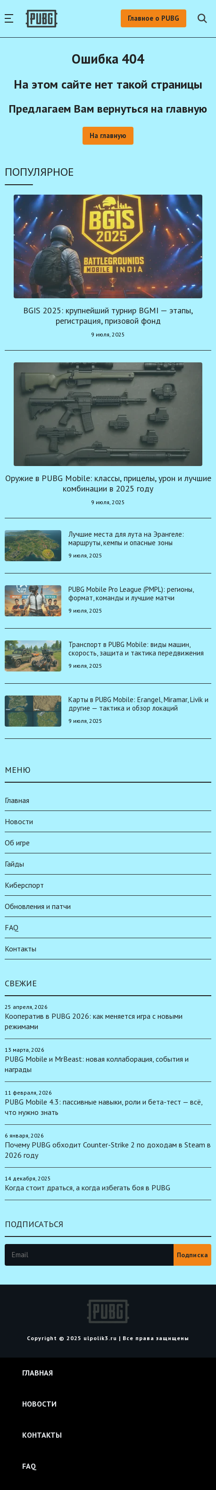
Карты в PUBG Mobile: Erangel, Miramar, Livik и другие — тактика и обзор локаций (138, 703)
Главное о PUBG (153, 18)
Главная (17, 800)
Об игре (17, 842)
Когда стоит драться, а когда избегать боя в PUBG (87, 1187)
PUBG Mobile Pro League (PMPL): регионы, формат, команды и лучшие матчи (130, 593)
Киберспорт (24, 885)
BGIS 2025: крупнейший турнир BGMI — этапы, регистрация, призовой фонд (108, 315)
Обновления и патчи (38, 906)
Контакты (20, 948)
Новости (19, 821)
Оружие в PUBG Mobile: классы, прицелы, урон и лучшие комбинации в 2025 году (108, 483)
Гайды (14, 863)
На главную (108, 135)
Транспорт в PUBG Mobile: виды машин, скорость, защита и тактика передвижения (136, 648)
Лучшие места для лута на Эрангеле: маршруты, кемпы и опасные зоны (126, 538)
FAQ (11, 927)
